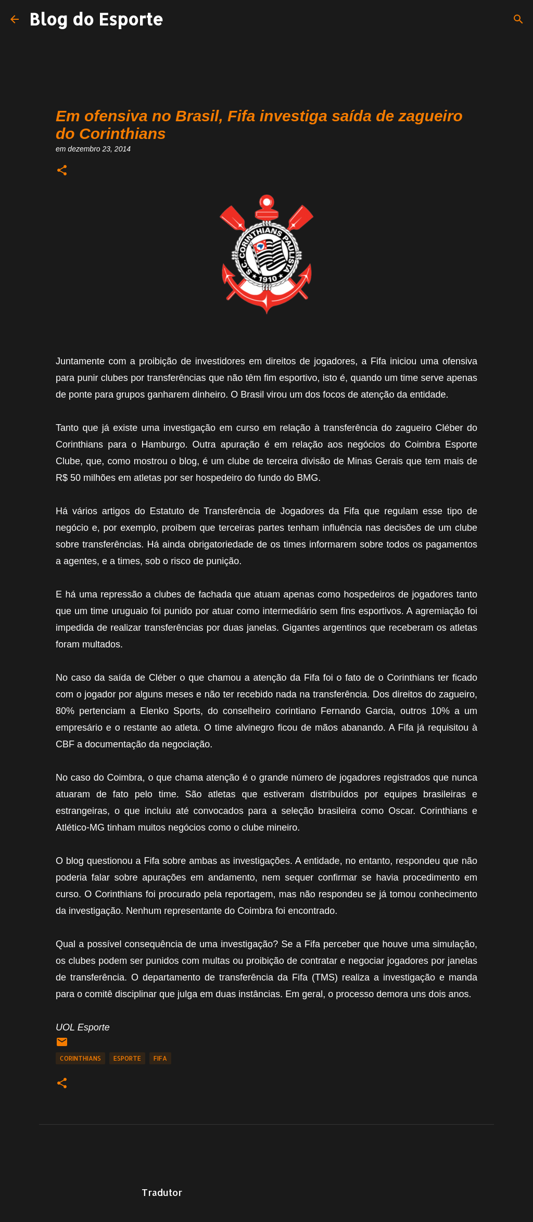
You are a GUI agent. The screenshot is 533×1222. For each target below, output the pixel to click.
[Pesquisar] (518, 19)
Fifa (160, 1058)
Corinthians (80, 1058)
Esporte (127, 1058)
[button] (62, 171)
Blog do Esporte (96, 19)
